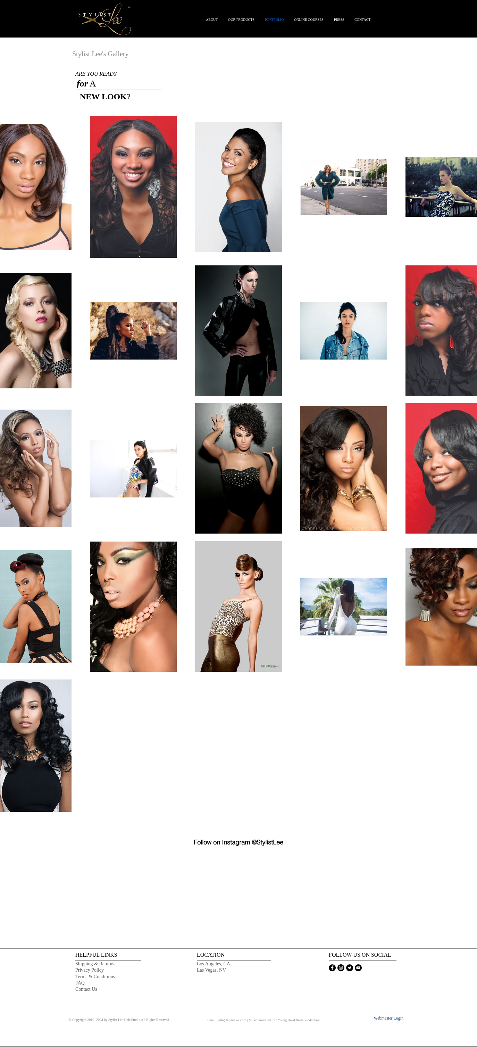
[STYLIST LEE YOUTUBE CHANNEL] (358, 967)
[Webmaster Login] (388, 1018)
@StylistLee (267, 842)
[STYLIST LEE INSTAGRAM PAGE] (340, 967)
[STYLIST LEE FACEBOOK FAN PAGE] (332, 967)
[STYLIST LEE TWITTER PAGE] (349, 967)
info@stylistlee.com (232, 1020)
